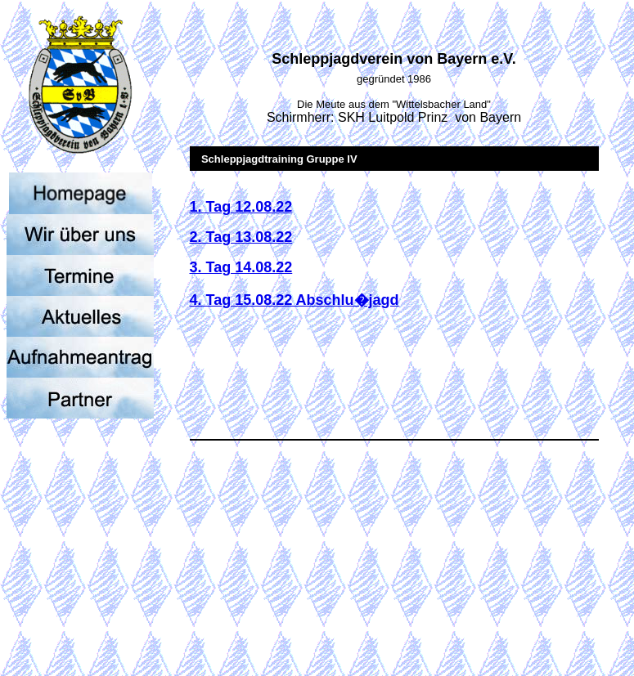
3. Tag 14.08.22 (241, 267)
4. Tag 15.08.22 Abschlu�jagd (294, 300)
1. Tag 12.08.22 (241, 207)
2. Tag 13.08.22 (241, 237)
